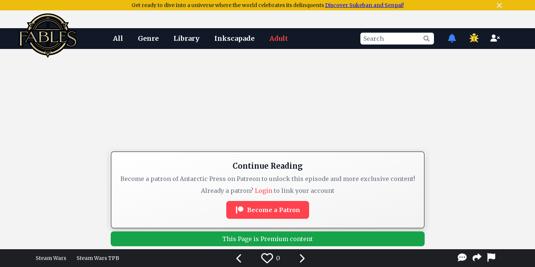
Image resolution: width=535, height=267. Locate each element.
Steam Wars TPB (98, 258)
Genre (148, 38)
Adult (278, 38)
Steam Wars (51, 258)
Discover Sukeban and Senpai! (364, 5)
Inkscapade (234, 38)
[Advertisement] (267, 71)
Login (263, 190)
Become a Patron (267, 209)
